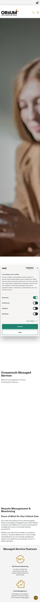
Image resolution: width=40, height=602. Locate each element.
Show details (30, 321)
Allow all (20, 326)
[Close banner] (37, 268)
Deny (20, 332)
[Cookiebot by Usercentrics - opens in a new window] (26, 268)
